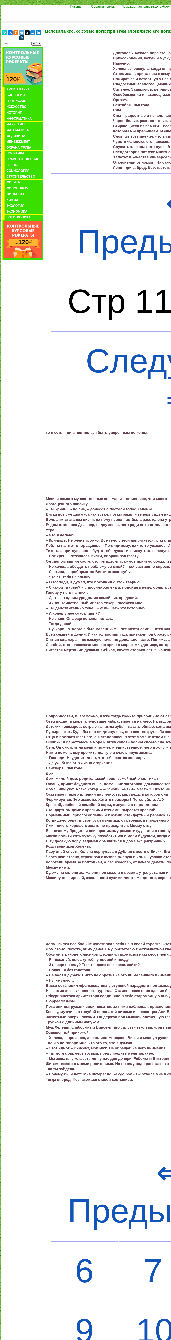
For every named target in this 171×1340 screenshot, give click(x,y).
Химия (12, 200)
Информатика (19, 118)
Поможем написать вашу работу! (146, 6)
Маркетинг (16, 124)
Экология (15, 205)
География (16, 101)
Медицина (15, 136)
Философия (17, 188)
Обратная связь (103, 6)
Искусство (16, 106)
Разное (13, 165)
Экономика (16, 211)
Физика (13, 182)
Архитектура (18, 89)
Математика (17, 130)
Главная (76, 6)
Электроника (18, 217)
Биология (15, 95)
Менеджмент (18, 141)
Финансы (15, 194)
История (14, 112)
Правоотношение (22, 159)
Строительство (20, 176)
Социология (18, 170)
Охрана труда (18, 147)
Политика (15, 153)
